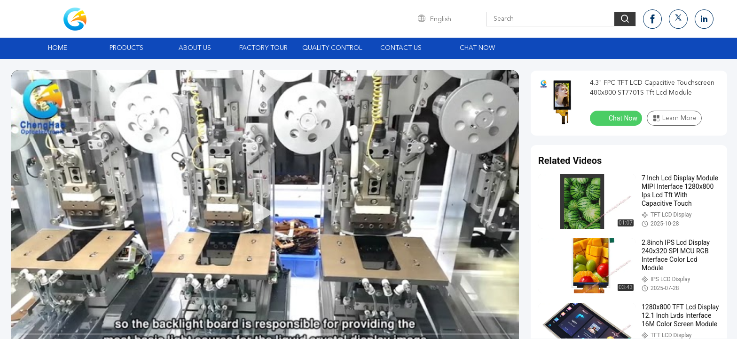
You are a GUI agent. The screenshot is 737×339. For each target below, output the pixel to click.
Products (126, 48)
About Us (195, 48)
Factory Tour (263, 48)
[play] (265, 213)
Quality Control (332, 48)
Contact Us (401, 48)
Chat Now (477, 48)
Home (57, 48)
